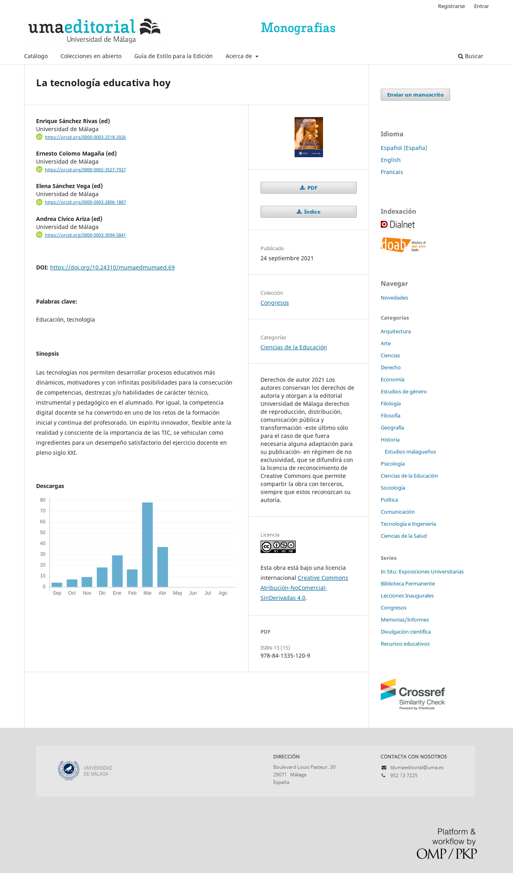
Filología (391, 403)
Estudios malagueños (410, 451)
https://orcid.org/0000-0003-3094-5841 (85, 235)
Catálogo (36, 56)
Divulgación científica (406, 631)
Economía (392, 379)
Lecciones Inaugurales (407, 595)
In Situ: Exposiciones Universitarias (422, 571)
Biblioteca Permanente (408, 583)
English (391, 160)
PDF (311, 187)
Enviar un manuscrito (415, 94)
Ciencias (390, 355)
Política (389, 499)
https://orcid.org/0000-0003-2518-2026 (85, 137)
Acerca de (240, 56)
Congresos (275, 302)
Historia (390, 439)
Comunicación (398, 511)
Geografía (392, 427)
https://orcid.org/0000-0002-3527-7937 (85, 169)
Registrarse (451, 6)
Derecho (391, 367)
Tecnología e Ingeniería (408, 523)
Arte (386, 343)
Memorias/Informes (405, 619)
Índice (312, 211)
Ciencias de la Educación (294, 347)
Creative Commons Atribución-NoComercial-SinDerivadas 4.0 (304, 588)
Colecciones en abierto (91, 56)
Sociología (393, 487)
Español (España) (404, 148)
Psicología (393, 463)
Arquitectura (396, 331)
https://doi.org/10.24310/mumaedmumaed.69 (112, 267)
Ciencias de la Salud (404, 535)
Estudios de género (404, 391)
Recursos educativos (405, 643)
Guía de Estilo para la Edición (173, 56)
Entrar (481, 6)
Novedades (394, 297)
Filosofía (390, 415)
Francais (392, 172)
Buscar (470, 56)
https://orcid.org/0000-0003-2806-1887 (85, 202)
